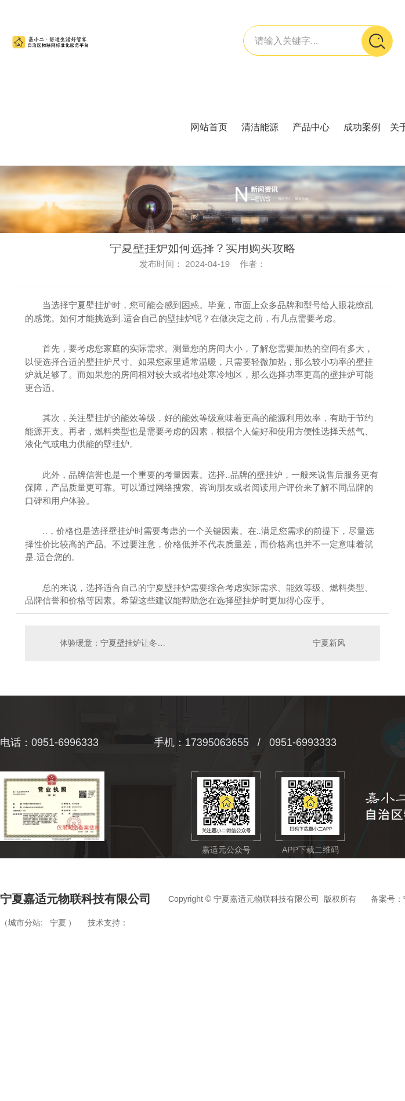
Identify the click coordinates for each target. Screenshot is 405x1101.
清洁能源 (260, 127)
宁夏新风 (329, 643)
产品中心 (311, 127)
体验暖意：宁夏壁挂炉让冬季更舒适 (114, 643)
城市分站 (24, 922)
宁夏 (58, 922)
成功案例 (362, 127)
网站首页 (208, 127)
